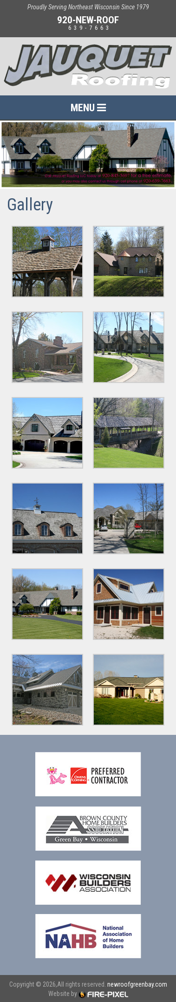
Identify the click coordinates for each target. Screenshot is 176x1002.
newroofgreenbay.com (137, 984)
